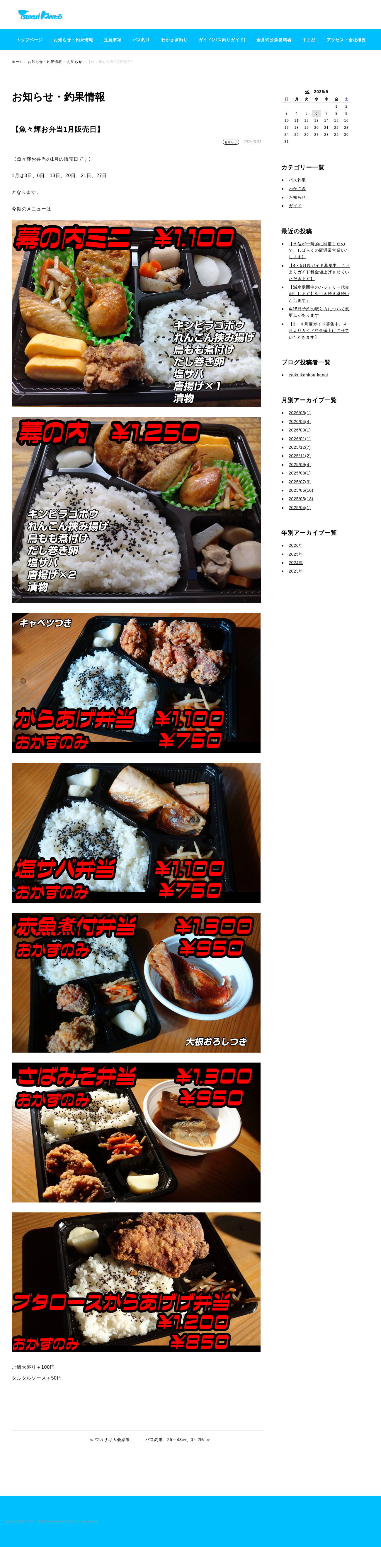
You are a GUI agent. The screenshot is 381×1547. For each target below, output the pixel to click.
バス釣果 (297, 180)
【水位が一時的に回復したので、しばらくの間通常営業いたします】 (319, 250)
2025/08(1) (300, 473)
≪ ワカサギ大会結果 (109, 1439)
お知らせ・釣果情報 (73, 39)
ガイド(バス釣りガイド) (222, 39)
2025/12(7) (300, 447)
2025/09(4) (300, 464)
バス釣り (141, 39)
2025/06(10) (301, 490)
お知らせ (230, 142)
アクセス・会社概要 (346, 39)
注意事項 (113, 39)
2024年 (296, 562)
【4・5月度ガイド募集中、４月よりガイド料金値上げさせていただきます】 (319, 272)
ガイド (295, 205)
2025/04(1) (300, 507)
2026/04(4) (300, 421)
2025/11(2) (300, 455)
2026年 (296, 545)
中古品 (309, 39)
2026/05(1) (300, 412)
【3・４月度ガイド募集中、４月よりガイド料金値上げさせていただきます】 (319, 331)
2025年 (296, 554)
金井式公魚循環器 (274, 39)
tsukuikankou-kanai (308, 375)
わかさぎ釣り (174, 39)
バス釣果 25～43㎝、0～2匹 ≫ (177, 1439)
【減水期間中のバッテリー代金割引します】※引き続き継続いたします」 (319, 294)
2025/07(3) (300, 481)
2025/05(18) (301, 498)
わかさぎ (297, 188)
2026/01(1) (300, 438)
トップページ (29, 39)
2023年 (296, 571)
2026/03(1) (300, 430)
